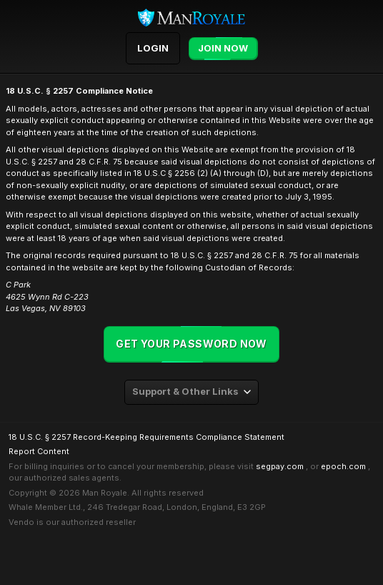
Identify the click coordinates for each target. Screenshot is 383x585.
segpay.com (280, 466)
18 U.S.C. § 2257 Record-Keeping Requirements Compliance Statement (146, 437)
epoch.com (343, 466)
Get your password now (191, 344)
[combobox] (191, 392)
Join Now (223, 48)
